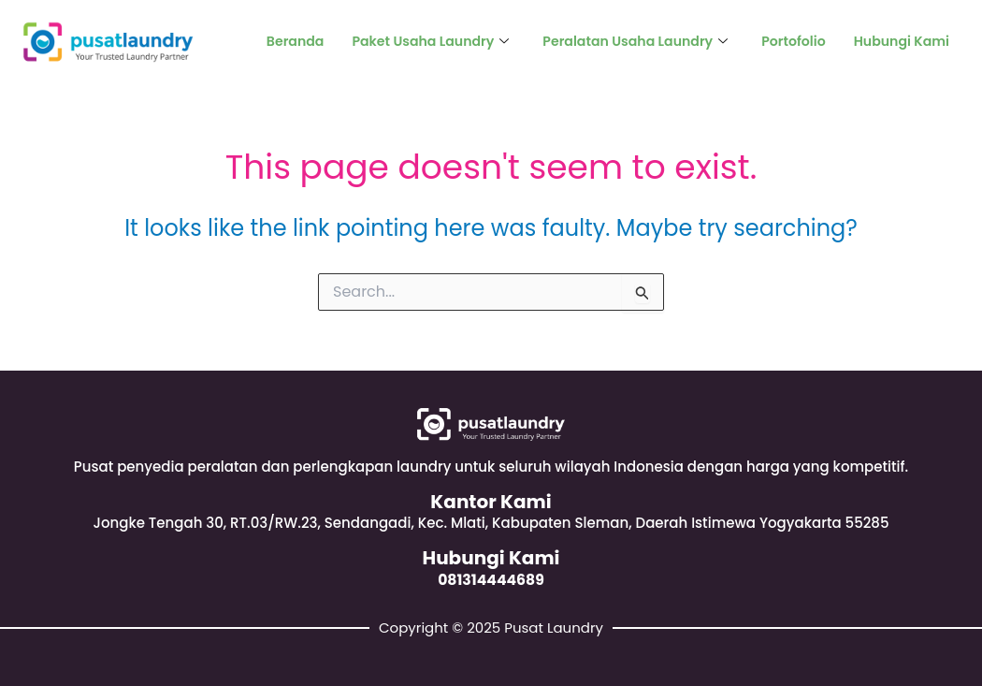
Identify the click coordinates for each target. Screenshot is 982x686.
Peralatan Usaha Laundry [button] (620, 41)
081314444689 (491, 579)
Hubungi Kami (898, 41)
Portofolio (786, 41)
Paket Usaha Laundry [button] (405, 41)
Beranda (264, 41)
